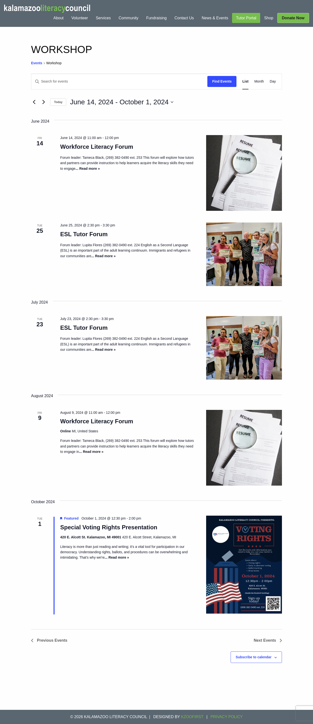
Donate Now (293, 18)
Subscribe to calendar (253, 657)
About (58, 18)
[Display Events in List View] (245, 81)
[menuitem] (58, 18)
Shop (268, 18)
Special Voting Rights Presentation (108, 527)
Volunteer (79, 18)
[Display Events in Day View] (273, 81)
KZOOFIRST (192, 717)
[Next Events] (43, 102)
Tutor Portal (246, 18)
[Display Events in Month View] (259, 81)
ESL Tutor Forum (84, 234)
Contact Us (184, 18)
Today (58, 102)
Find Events (222, 81)
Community (128, 18)
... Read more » (88, 168)
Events (36, 63)
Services (103, 18)
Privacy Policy (227, 717)
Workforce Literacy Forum (96, 146)
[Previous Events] (34, 102)
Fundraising (156, 18)
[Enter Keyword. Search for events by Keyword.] (119, 81)
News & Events (215, 18)
